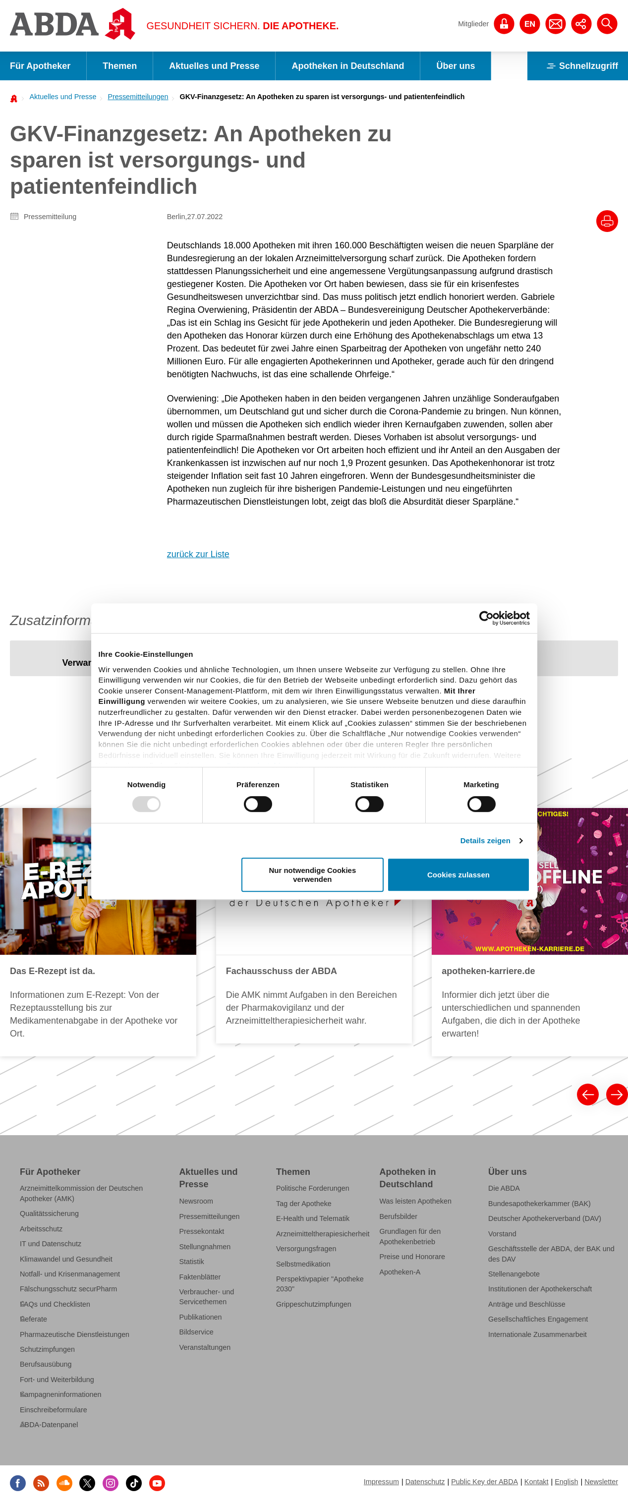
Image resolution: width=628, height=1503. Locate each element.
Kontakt (536, 1482)
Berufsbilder (398, 1216)
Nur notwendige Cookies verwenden (312, 874)
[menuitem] (60, 96)
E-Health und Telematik (312, 1218)
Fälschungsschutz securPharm (68, 1289)
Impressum (381, 1482)
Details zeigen (485, 840)
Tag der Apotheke (304, 1204)
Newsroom (196, 1201)
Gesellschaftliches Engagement (538, 1319)
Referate (33, 1319)
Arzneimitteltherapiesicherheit (322, 1233)
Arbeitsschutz (41, 1228)
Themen (120, 66)
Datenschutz (425, 1482)
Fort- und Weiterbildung (57, 1379)
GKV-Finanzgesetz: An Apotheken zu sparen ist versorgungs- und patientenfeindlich (322, 97)
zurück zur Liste (198, 554)
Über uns (455, 66)
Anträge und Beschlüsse (527, 1304)
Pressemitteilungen (138, 97)
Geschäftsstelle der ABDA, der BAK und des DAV (551, 1254)
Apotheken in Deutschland (347, 66)
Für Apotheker (40, 66)
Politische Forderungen (312, 1188)
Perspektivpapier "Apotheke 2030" (320, 1284)
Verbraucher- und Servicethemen (206, 1297)
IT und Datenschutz (50, 1244)
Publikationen (200, 1317)
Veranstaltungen (204, 1347)
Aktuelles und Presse (214, 66)
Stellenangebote (514, 1274)
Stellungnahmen (204, 1246)
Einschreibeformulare (53, 1409)
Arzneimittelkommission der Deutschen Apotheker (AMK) (81, 1193)
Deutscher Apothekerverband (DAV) (544, 1218)
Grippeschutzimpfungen (313, 1304)
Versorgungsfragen (306, 1249)
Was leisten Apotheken (415, 1201)
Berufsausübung (46, 1364)
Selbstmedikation (303, 1264)
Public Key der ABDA (484, 1482)
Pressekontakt (201, 1231)
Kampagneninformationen (60, 1394)
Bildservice (196, 1332)
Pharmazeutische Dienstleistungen (74, 1334)
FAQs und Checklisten (55, 1304)
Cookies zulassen (458, 874)
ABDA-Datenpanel (49, 1425)
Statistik (191, 1262)
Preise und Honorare (412, 1257)
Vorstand (502, 1233)
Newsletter (601, 1482)
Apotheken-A (399, 1271)
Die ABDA (504, 1188)
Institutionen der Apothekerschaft (540, 1289)
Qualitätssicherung (49, 1213)
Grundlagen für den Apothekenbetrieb (410, 1236)
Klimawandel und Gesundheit (66, 1259)
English (566, 1482)
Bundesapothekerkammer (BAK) (539, 1204)
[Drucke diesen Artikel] (607, 221)
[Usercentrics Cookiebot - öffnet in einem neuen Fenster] (486, 618)
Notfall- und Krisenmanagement (70, 1274)
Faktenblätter (200, 1276)
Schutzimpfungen (47, 1349)
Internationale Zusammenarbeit (537, 1334)
